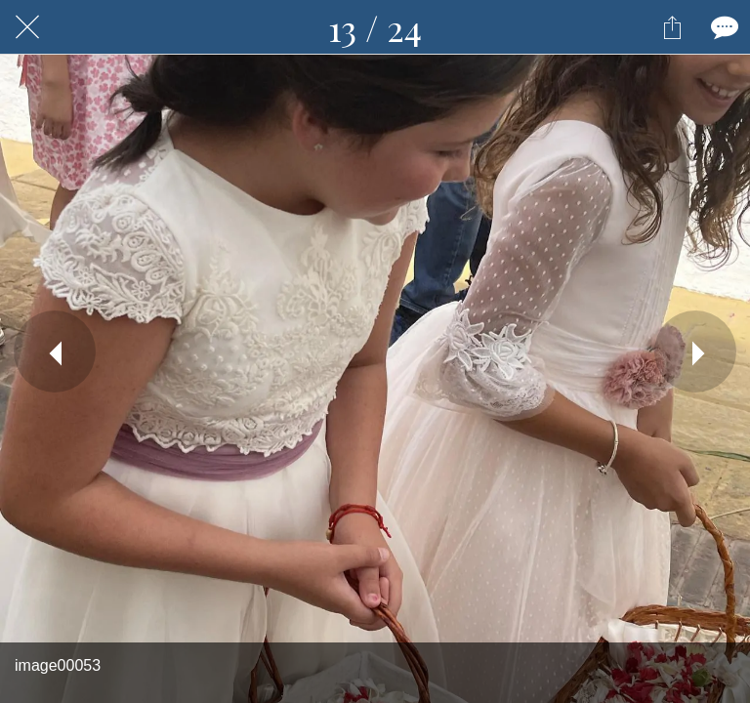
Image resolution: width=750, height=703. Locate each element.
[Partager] (671, 27)
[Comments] (722, 27)
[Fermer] (27, 27)
